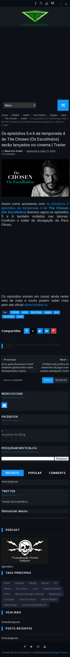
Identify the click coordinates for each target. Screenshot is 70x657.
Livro (35, 588)
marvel (45, 583)
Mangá (32, 583)
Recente (12, 473)
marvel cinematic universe (29, 594)
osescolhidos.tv (35, 305)
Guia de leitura (28, 599)
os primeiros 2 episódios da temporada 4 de (35, 208)
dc (55, 583)
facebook (61, 380)
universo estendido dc (34, 605)
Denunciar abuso (14, 511)
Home (4, 115)
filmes (7, 588)
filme (7, 583)
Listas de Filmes (51, 588)
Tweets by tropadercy (14, 501)
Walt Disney (55, 594)
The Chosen (11, 118)
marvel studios (49, 599)
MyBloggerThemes (58, 652)
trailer (24, 118)
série (63, 115)
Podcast (19, 583)
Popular (35, 473)
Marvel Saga (10, 605)
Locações (9, 599)
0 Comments (8, 154)
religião (53, 115)
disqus (48, 380)
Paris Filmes (39, 115)
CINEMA (15, 115)
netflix (26, 115)
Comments (57, 473)
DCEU (7, 594)
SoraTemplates (22, 652)
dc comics (21, 588)
